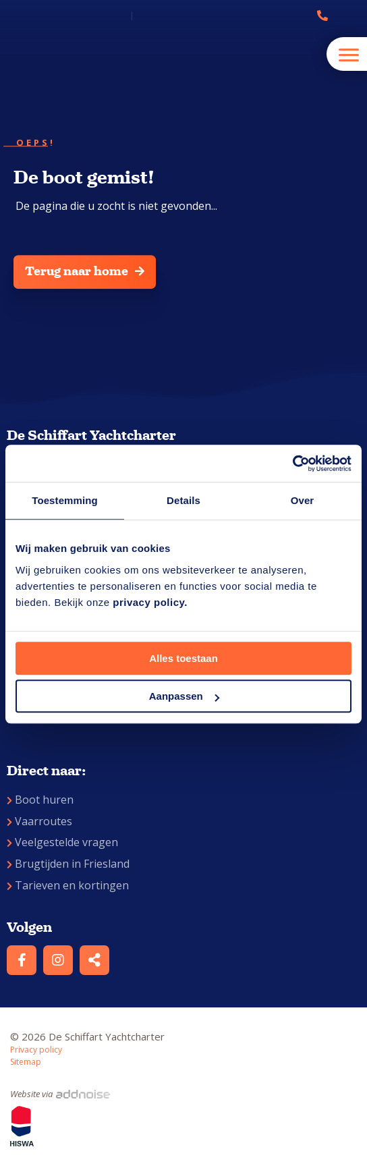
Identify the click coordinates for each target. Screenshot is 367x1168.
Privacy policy (36, 1049)
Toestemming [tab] (65, 500)
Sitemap (25, 1061)
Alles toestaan (183, 658)
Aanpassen (184, 696)
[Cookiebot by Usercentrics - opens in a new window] (292, 463)
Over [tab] (302, 500)
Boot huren (40, 799)
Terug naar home (84, 271)
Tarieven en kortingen (68, 885)
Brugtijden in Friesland (68, 863)
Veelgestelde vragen (62, 842)
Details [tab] (183, 500)
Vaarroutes (39, 821)
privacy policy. (150, 602)
